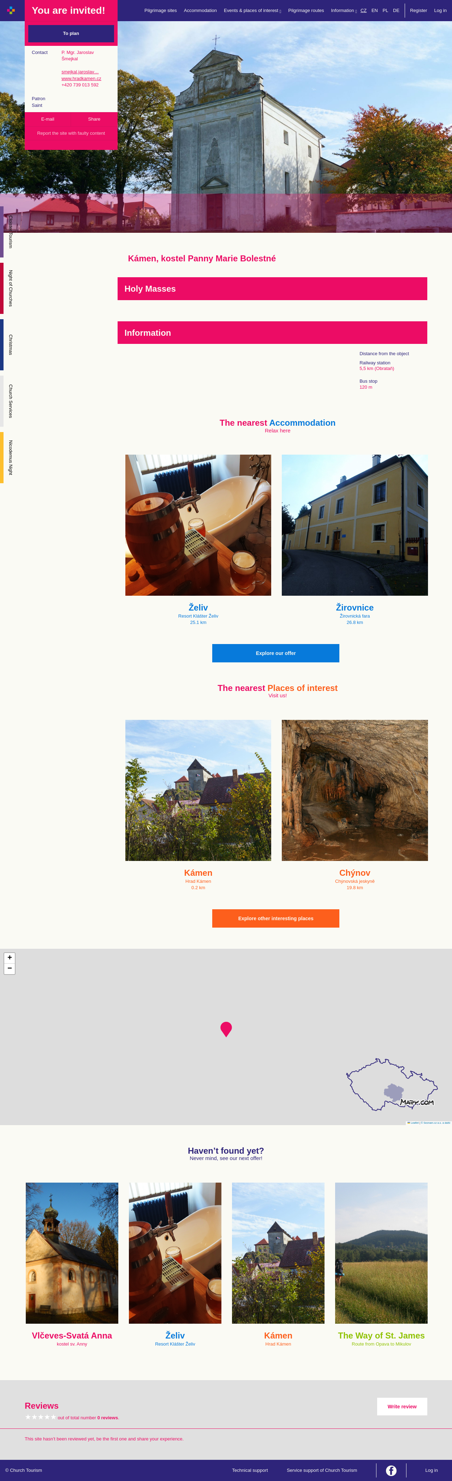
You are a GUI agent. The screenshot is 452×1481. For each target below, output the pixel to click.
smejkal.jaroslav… (80, 71)
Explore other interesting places (276, 918)
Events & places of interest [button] (252, 11)
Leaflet (413, 1122)
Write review (402, 1406)
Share (94, 119)
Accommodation (200, 10)
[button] (226, 1029)
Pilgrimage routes (306, 10)
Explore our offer (276, 653)
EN (374, 10)
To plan (71, 33)
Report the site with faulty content (71, 133)
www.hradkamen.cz (81, 78)
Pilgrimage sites (160, 10)
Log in (440, 10)
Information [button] (344, 11)
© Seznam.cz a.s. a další (435, 1122)
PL (385, 10)
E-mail (47, 119)
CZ (364, 10)
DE (396, 10)
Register (418, 10)
